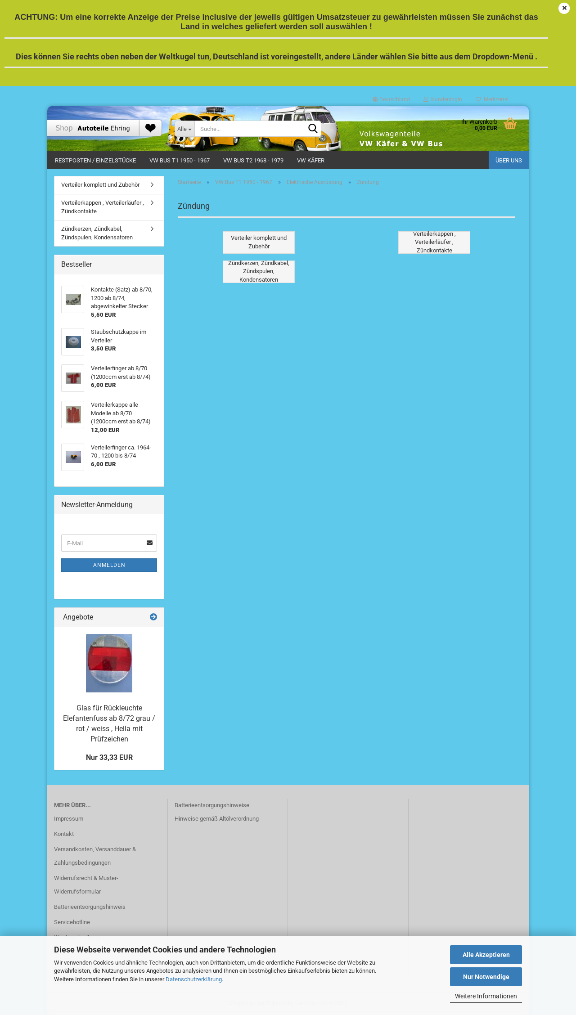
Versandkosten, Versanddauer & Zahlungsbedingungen (95, 856)
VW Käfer (310, 160)
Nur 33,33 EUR (109, 757)
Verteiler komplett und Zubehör (100, 184)
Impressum (68, 818)
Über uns (508, 160)
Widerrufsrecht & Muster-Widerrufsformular (86, 885)
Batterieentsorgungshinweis (90, 906)
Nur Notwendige (486, 976)
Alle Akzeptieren (486, 954)
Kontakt (64, 834)
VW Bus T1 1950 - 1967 (179, 160)
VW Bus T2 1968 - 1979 (253, 160)
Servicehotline (72, 922)
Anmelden (109, 565)
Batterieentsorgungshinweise (212, 805)
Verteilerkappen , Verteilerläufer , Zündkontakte (102, 207)
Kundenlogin (442, 99)
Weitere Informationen (486, 996)
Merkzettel (492, 99)
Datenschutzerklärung (194, 979)
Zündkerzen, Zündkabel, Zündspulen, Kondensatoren (97, 233)
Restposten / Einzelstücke (95, 160)
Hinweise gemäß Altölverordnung (217, 818)
